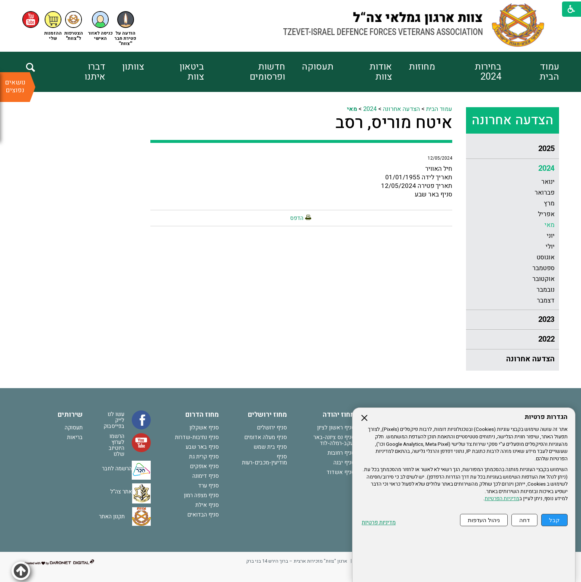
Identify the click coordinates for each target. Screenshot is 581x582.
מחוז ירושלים (267, 415)
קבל (554, 520)
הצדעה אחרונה (512, 120)
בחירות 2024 (488, 72)
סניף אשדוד (340, 472)
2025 (546, 148)
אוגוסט (546, 257)
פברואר (544, 192)
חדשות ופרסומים (267, 72)
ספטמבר (543, 268)
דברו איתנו (94, 72)
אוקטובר (543, 279)
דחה (524, 520)
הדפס (296, 218)
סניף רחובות (341, 453)
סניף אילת (207, 505)
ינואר (548, 181)
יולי (550, 246)
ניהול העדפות (484, 520)
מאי (550, 225)
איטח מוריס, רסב (393, 123)
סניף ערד (208, 486)
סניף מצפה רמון (201, 495)
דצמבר (546, 300)
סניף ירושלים (272, 427)
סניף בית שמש (270, 447)
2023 (546, 319)
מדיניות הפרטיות (502, 498)
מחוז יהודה (339, 415)
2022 (546, 339)
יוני (551, 235)
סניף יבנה (344, 462)
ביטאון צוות (191, 72)
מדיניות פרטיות (379, 522)
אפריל (546, 214)
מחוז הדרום (202, 415)
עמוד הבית (549, 72)
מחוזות (422, 67)
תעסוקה (317, 67)
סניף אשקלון (204, 427)
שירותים (70, 415)
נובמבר (545, 289)
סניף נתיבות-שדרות (197, 437)
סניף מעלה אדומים (265, 437)
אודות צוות (380, 72)
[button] (100, 26)
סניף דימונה (205, 476)
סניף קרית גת (204, 457)
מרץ (549, 203)
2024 (546, 168)
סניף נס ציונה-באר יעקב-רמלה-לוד (334, 440)
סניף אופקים (204, 466)
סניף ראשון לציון (336, 427)
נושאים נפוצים (15, 86)
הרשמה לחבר (117, 468)
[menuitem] (530, 72)
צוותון (133, 67)
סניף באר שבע (202, 447)
